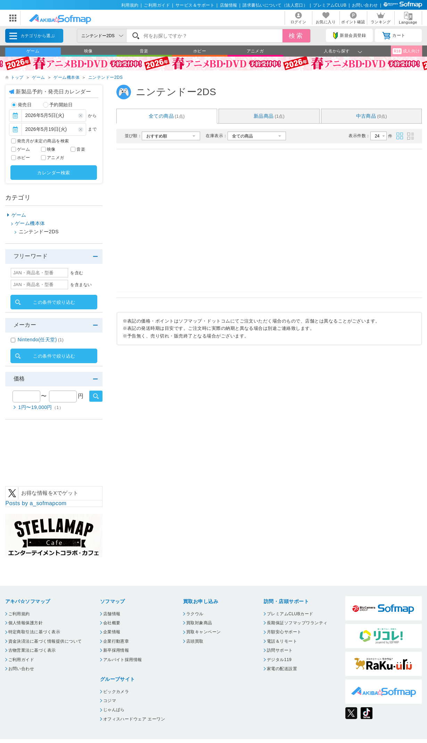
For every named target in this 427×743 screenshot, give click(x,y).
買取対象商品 (199, 622)
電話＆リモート (282, 641)
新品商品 (269, 116)
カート (394, 36)
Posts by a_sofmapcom (36, 503)
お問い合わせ (365, 5)
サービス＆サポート (194, 5)
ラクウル (195, 613)
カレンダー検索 (53, 172)
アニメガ (255, 51)
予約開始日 (58, 105)
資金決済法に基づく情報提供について (45, 641)
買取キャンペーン (203, 631)
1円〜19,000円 (41, 407)
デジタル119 (279, 659)
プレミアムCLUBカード (290, 613)
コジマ (109, 700)
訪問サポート (280, 650)
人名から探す (337, 51)
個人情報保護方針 (25, 622)
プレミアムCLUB (329, 5)
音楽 (144, 51)
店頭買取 (195, 641)
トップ (17, 77)
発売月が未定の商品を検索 (43, 141)
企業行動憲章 (116, 641)
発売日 (21, 105)
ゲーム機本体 (67, 77)
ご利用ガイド (157, 5)
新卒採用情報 (116, 650)
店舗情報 (228, 5)
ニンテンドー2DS (105, 77)
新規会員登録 (349, 35)
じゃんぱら (114, 709)
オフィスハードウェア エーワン (134, 719)
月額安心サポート (284, 631)
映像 (88, 51)
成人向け (406, 51)
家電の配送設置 (282, 668)
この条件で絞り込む (54, 302)
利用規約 (130, 5)
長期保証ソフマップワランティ (297, 622)
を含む (76, 272)
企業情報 (112, 631)
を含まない (81, 284)
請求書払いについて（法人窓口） (275, 5)
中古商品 (371, 116)
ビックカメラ (116, 691)
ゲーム (32, 51)
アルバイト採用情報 (122, 659)
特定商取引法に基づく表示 (34, 631)
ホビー (199, 51)
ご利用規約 (19, 613)
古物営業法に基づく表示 (32, 650)
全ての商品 (167, 116)
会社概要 (112, 622)
